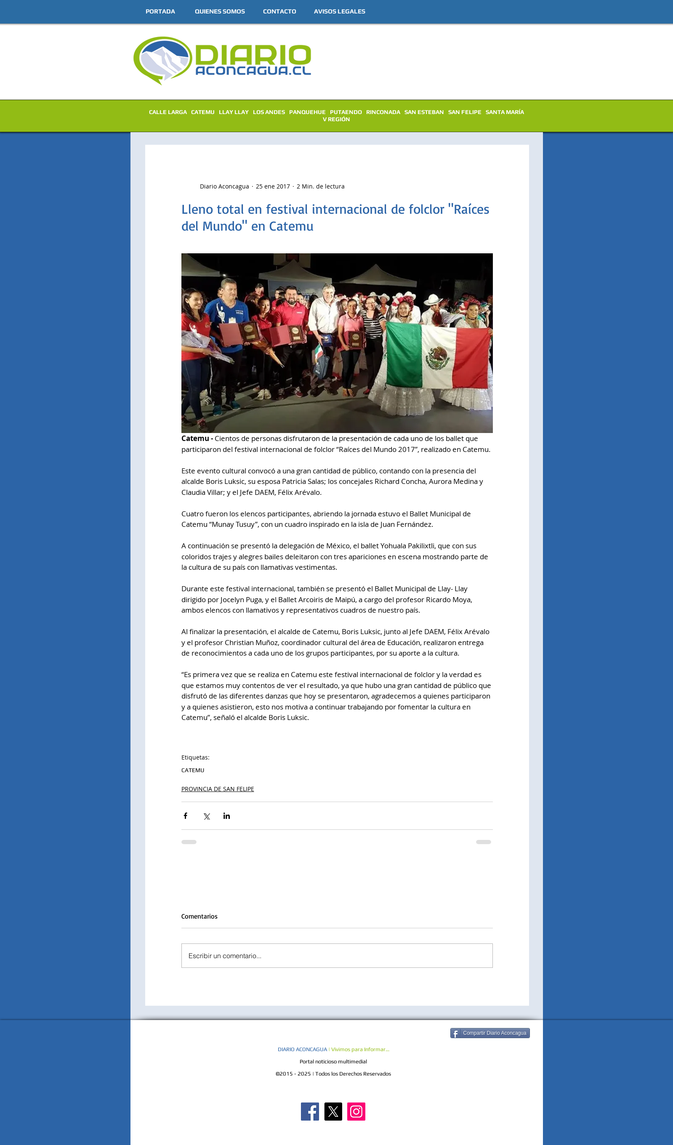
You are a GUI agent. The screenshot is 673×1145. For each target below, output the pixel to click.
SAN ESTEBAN (424, 112)
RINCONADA (383, 112)
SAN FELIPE (464, 112)
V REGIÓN (336, 119)
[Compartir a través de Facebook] (185, 816)
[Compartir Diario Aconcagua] (490, 1033)
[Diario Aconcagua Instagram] (356, 1111)
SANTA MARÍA (505, 112)
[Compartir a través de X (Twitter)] (206, 816)
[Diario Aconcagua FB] (310, 1111)
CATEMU (203, 112)
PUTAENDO (346, 112)
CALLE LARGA (168, 112)
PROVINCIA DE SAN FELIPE (217, 789)
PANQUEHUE (307, 112)
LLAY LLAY (234, 112)
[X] (333, 1111)
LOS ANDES (269, 112)
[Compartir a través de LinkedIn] (227, 816)
